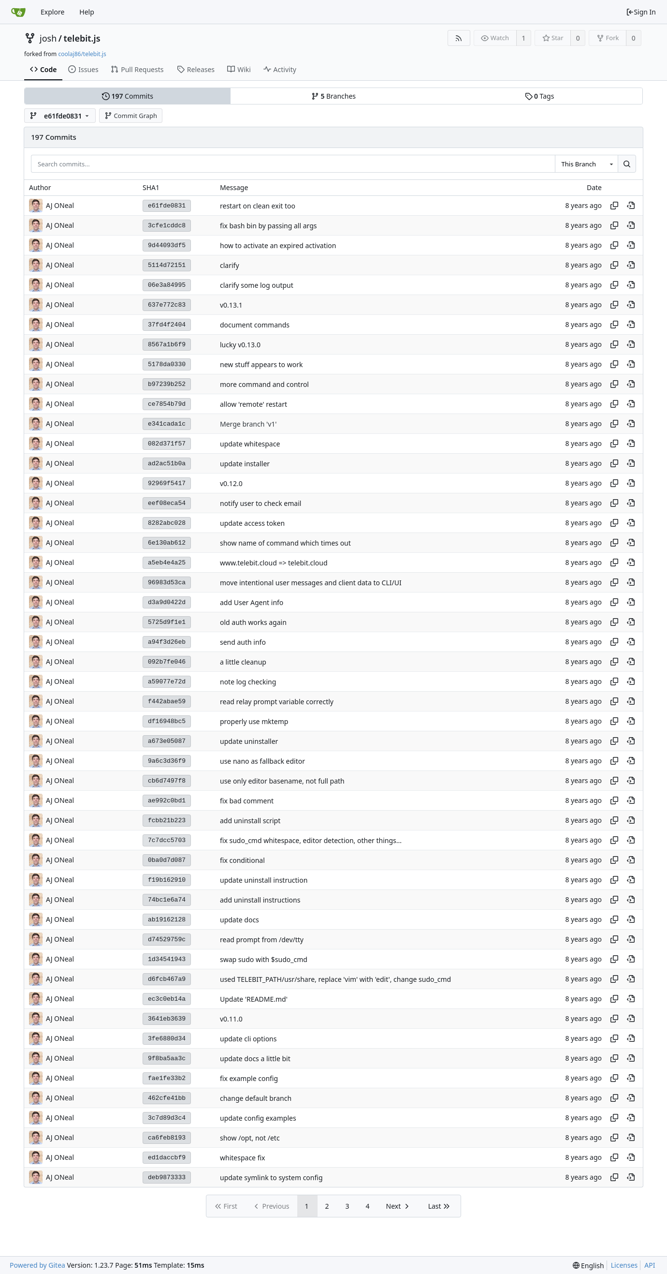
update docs (239, 919)
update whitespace (250, 443)
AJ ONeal (60, 978)
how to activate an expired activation (278, 245)
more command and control (264, 384)
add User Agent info (251, 602)
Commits (127, 96)
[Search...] (627, 164)
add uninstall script (250, 820)
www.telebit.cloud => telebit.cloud (274, 562)
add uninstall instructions (260, 899)
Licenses (624, 1265)
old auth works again (253, 622)
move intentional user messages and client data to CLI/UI (311, 582)
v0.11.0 (231, 1018)
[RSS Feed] (459, 38)
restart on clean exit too (257, 205)
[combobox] (586, 164)
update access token (252, 523)
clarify (229, 265)
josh (48, 38)
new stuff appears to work (261, 364)
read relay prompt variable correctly (277, 701)
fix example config (249, 1078)
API (649, 1265)
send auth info (243, 642)
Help (86, 11)
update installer (245, 463)
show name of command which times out (285, 543)
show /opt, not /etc (250, 1137)
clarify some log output (256, 285)
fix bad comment (247, 800)
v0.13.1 (231, 305)
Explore (52, 11)
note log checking (248, 681)
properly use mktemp (254, 721)
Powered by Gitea (37, 1265)
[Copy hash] (614, 205)
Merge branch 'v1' (248, 424)
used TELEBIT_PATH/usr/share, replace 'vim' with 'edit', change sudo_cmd (335, 979)
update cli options (248, 1038)
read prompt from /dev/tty (262, 939)
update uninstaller (249, 741)
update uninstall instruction (263, 880)
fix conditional (242, 860)
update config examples (258, 1118)
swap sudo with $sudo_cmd (263, 959)
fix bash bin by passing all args (268, 225)
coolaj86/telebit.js (82, 54)
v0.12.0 (231, 483)
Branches (333, 96)
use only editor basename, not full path (282, 780)
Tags (539, 96)
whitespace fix (242, 1157)
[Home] (18, 12)
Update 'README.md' (254, 999)
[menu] (588, 1265)
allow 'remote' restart (253, 404)
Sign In (641, 11)
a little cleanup (243, 662)
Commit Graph (130, 115)
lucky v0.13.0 (240, 344)
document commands (255, 324)
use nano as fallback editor (262, 761)
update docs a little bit (255, 1058)
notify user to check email (260, 503)
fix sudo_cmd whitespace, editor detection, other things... (311, 840)
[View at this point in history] (631, 205)
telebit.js (81, 38)
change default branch (255, 1098)
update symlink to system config (271, 1177)
